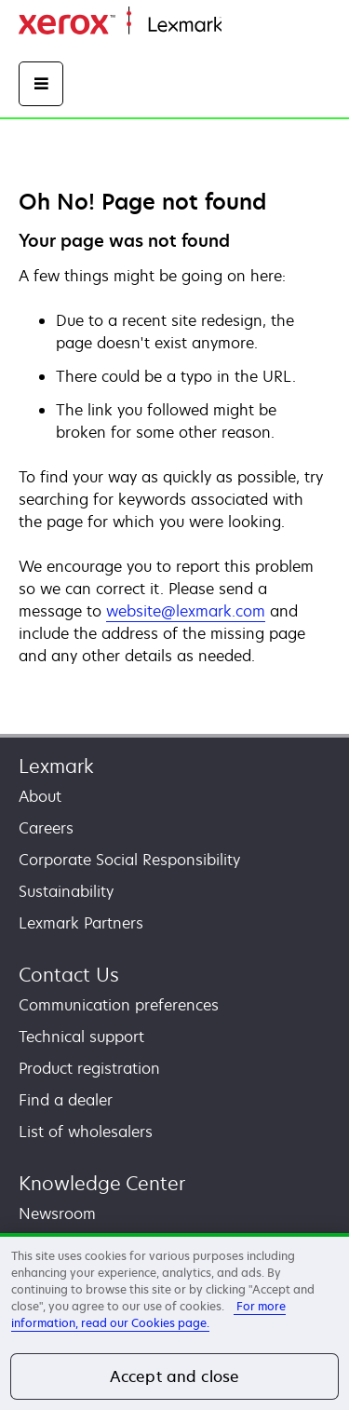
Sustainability (66, 891)
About (40, 796)
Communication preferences (119, 1005)
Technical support (81, 1036)
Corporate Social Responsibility (129, 859)
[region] (174, 1321)
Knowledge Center (102, 1183)
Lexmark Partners (81, 923)
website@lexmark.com (185, 611)
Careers (46, 828)
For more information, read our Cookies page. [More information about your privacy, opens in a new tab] (148, 1314)
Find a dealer (66, 1100)
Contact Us (69, 974)
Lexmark (56, 766)
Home (240, 25)
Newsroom (57, 1213)
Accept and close (175, 1376)
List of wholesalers (86, 1131)
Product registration (89, 1068)
